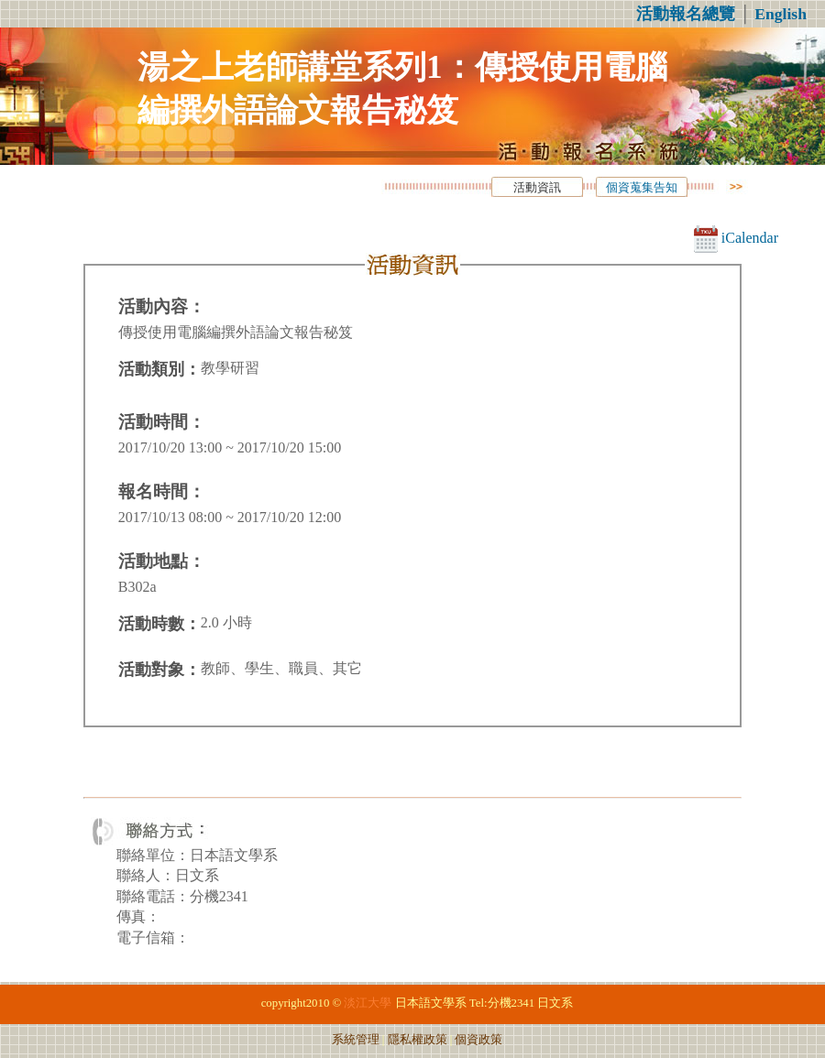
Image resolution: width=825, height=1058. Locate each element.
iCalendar (736, 237)
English (780, 14)
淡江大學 (367, 1003)
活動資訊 (537, 187)
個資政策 (478, 1039)
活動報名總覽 (685, 14)
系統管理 (356, 1039)
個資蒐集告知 (641, 187)
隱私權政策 (417, 1039)
